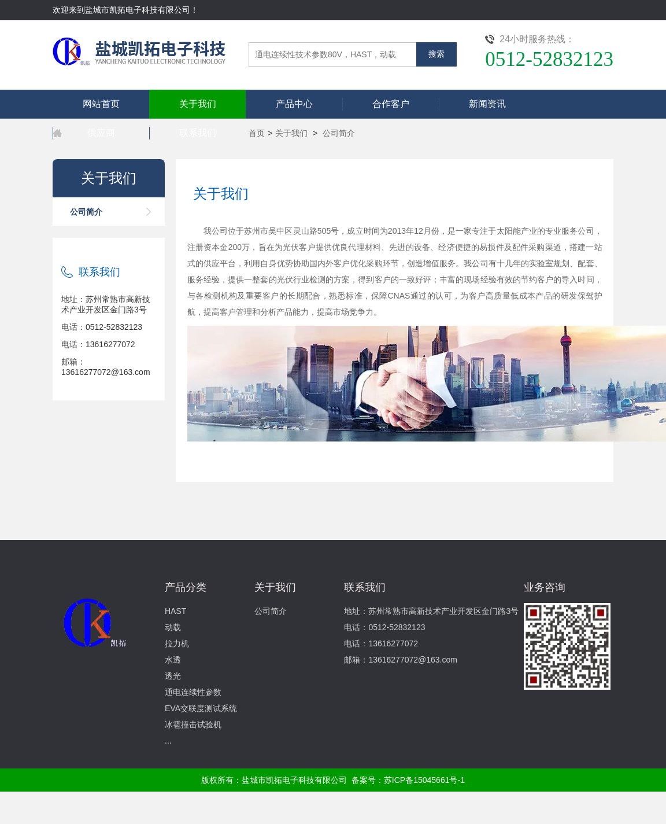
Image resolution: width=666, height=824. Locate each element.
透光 (173, 675)
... (168, 740)
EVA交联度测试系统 (201, 708)
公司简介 (339, 133)
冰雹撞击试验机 (193, 724)
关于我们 (197, 104)
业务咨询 (544, 587)
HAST (175, 611)
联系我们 (197, 133)
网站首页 (101, 104)
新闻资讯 (487, 104)
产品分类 (185, 587)
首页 (257, 133)
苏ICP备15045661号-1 (424, 780)
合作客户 (390, 104)
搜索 (436, 54)
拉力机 (177, 643)
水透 (173, 659)
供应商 (101, 133)
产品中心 (294, 104)
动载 (173, 627)
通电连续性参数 (193, 692)
